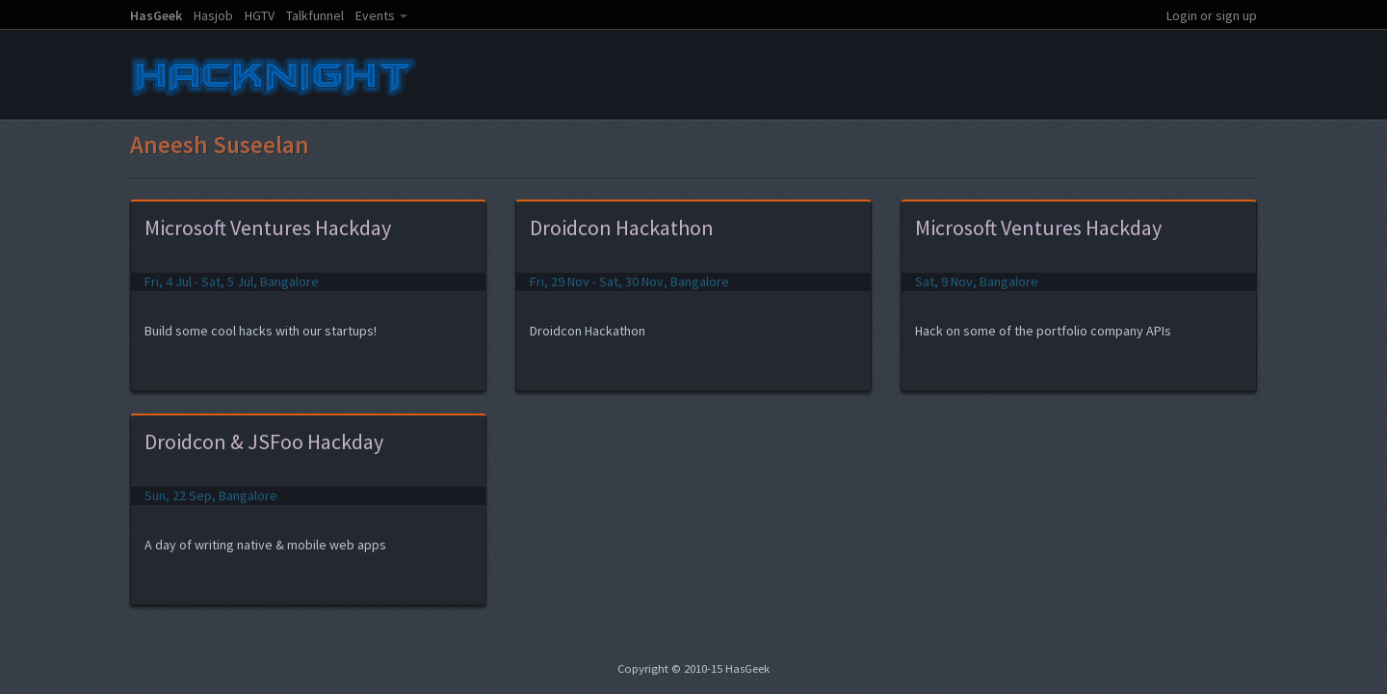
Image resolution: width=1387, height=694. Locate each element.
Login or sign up (1211, 15)
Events (375, 15)
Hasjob (213, 15)
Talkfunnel (315, 15)
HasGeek (156, 15)
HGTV (260, 15)
